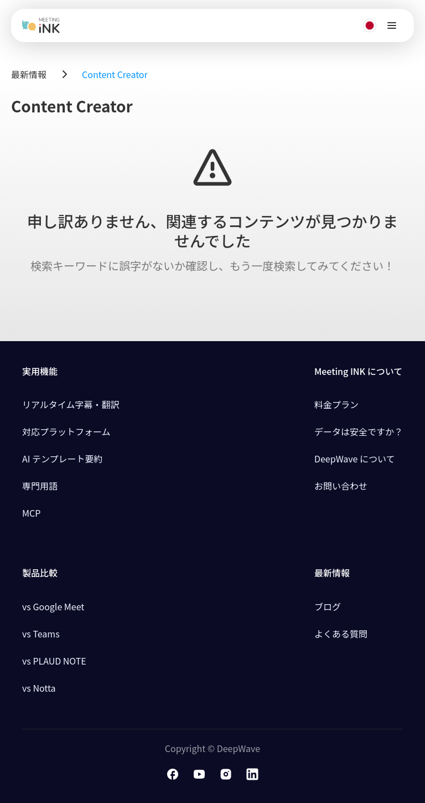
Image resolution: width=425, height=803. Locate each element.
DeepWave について (354, 458)
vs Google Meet (53, 606)
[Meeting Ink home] (41, 25)
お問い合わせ (340, 485)
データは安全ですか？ (358, 431)
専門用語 (40, 485)
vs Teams (41, 633)
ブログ (327, 606)
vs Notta (39, 687)
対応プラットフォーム (66, 431)
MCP (31, 512)
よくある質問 (340, 633)
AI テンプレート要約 (62, 458)
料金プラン (336, 404)
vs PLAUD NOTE (54, 660)
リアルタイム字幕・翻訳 (71, 404)
